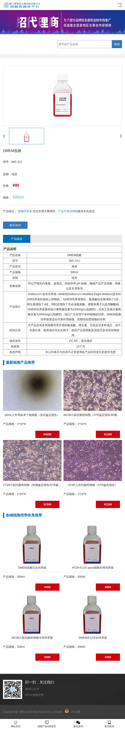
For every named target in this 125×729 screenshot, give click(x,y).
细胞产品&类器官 (47, 724)
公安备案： (61, 712)
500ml (18, 197)
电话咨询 (109, 724)
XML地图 (76, 712)
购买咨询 (15, 225)
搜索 (117, 44)
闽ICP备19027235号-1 (40, 712)
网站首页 (15, 724)
